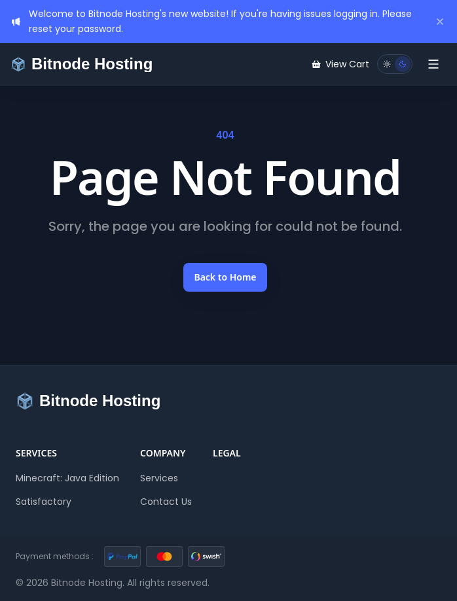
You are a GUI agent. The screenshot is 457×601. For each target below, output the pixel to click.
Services (159, 478)
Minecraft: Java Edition (67, 478)
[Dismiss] (440, 21)
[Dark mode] (403, 64)
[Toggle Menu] (433, 64)
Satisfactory (43, 501)
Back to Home (225, 277)
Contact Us (166, 501)
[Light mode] (387, 64)
